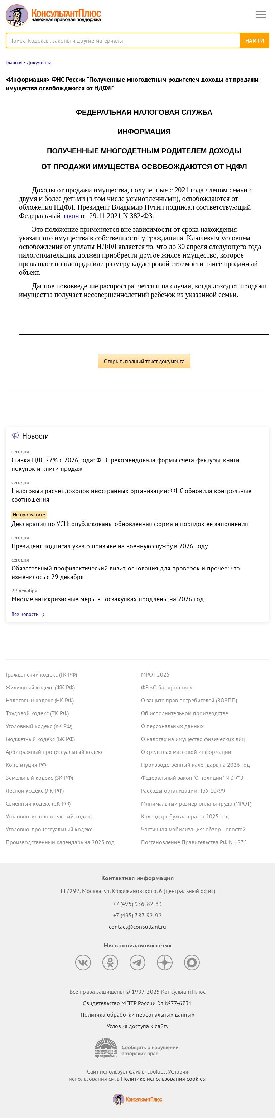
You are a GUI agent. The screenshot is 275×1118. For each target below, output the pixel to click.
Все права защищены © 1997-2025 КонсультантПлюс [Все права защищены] (137, 991)
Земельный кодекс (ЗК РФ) (39, 777)
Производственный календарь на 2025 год (60, 842)
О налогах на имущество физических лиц (193, 738)
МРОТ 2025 (155, 674)
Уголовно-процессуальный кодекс (49, 829)
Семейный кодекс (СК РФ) (38, 803)
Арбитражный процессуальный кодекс (54, 751)
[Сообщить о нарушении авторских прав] (137, 1048)
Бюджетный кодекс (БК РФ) (40, 738)
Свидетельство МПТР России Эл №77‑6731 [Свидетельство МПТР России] (137, 1003)
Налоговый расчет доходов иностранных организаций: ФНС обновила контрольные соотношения (131, 495)
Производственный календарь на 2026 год (195, 764)
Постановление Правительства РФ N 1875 (194, 842)
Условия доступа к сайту (137, 1025)
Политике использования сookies (163, 1078)
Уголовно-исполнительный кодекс (49, 816)
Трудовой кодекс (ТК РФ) (37, 713)
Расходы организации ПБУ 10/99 (183, 790)
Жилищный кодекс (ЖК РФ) (40, 687)
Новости (35, 436)
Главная (14, 62)
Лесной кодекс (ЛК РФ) (35, 790)
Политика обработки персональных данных (137, 1014)
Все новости (25, 614)
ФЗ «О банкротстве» (167, 687)
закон (70, 216)
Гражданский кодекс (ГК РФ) (41, 674)
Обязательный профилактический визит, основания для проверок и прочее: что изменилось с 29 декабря (125, 572)
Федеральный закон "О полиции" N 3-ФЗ (192, 777)
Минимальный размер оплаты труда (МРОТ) (196, 803)
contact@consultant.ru (137, 926)
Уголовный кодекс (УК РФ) (39, 726)
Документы (39, 62)
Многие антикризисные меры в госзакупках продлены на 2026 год (107, 599)
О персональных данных (172, 726)
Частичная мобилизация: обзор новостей (193, 829)
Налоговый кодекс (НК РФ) (40, 700)
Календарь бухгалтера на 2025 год (185, 816)
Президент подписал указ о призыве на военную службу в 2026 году (109, 546)
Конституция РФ (26, 764)
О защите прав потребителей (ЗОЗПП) (189, 700)
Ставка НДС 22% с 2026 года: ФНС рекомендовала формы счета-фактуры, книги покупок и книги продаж (125, 464)
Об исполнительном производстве (184, 713)
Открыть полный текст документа (144, 361)
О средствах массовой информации (186, 751)
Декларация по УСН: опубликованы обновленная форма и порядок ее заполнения (129, 524)
